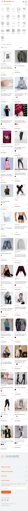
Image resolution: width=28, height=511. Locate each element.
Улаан (17, 124)
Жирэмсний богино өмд (20, 414)
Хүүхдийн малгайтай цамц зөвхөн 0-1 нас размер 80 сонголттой (20, 308)
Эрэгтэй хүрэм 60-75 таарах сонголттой (7, 442)
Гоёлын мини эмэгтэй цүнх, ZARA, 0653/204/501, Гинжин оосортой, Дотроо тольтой (6, 121)
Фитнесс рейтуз (4, 414)
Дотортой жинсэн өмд (19, 441)
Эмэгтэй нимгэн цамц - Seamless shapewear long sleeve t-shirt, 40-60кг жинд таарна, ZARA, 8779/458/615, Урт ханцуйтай (7, 282)
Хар (15, 124)
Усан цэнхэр (15, 97)
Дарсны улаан (15, 285)
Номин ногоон (3, 337)
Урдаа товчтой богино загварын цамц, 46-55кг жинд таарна (6, 335)
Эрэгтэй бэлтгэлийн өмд (20, 387)
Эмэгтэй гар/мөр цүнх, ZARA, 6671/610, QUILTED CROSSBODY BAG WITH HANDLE (21, 94)
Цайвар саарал (15, 258)
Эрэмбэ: (21, 47)
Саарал (17, 416)
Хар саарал (15, 176)
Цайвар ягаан (1, 177)
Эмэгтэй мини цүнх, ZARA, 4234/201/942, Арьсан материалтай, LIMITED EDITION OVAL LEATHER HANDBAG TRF (6, 94)
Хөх (17, 364)
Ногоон (1, 124)
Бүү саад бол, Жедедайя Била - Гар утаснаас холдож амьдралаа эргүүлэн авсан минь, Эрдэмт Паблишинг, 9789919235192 (7, 68)
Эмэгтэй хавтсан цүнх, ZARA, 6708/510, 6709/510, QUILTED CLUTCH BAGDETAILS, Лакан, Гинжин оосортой (21, 121)
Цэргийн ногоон (15, 67)
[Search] (12, 4)
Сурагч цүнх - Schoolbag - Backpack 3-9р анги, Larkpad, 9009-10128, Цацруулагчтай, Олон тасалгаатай (7, 175)
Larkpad (2, 172)
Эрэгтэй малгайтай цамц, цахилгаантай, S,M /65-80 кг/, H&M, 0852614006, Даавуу (20, 255)
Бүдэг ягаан (1, 337)
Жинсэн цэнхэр (1, 255)
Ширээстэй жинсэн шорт (6, 253)
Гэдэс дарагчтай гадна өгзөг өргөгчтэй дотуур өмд (21, 227)
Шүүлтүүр (4, 47)
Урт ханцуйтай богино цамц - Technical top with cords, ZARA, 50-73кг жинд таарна (21, 282)
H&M (16, 253)
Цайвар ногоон (1, 365)
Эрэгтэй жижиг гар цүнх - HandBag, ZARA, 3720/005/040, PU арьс (20, 148)
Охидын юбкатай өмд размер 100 (7, 388)
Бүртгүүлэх (6, 492)
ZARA (2, 92)
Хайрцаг (16, 199)
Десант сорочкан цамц (20, 65)
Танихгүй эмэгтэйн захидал (7, 146)
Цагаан (1, 231)
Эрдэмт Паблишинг (5, 65)
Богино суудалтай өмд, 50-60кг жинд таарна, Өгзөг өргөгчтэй (20, 174)
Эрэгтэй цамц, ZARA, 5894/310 (5, 202)
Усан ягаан (1, 97)
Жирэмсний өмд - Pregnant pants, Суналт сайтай (20, 361)
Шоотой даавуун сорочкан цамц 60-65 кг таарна (20, 335)
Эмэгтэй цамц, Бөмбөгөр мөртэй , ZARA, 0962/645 (6, 363)
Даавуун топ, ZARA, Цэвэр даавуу (6, 229)
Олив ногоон (1, 204)
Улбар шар (1, 285)
